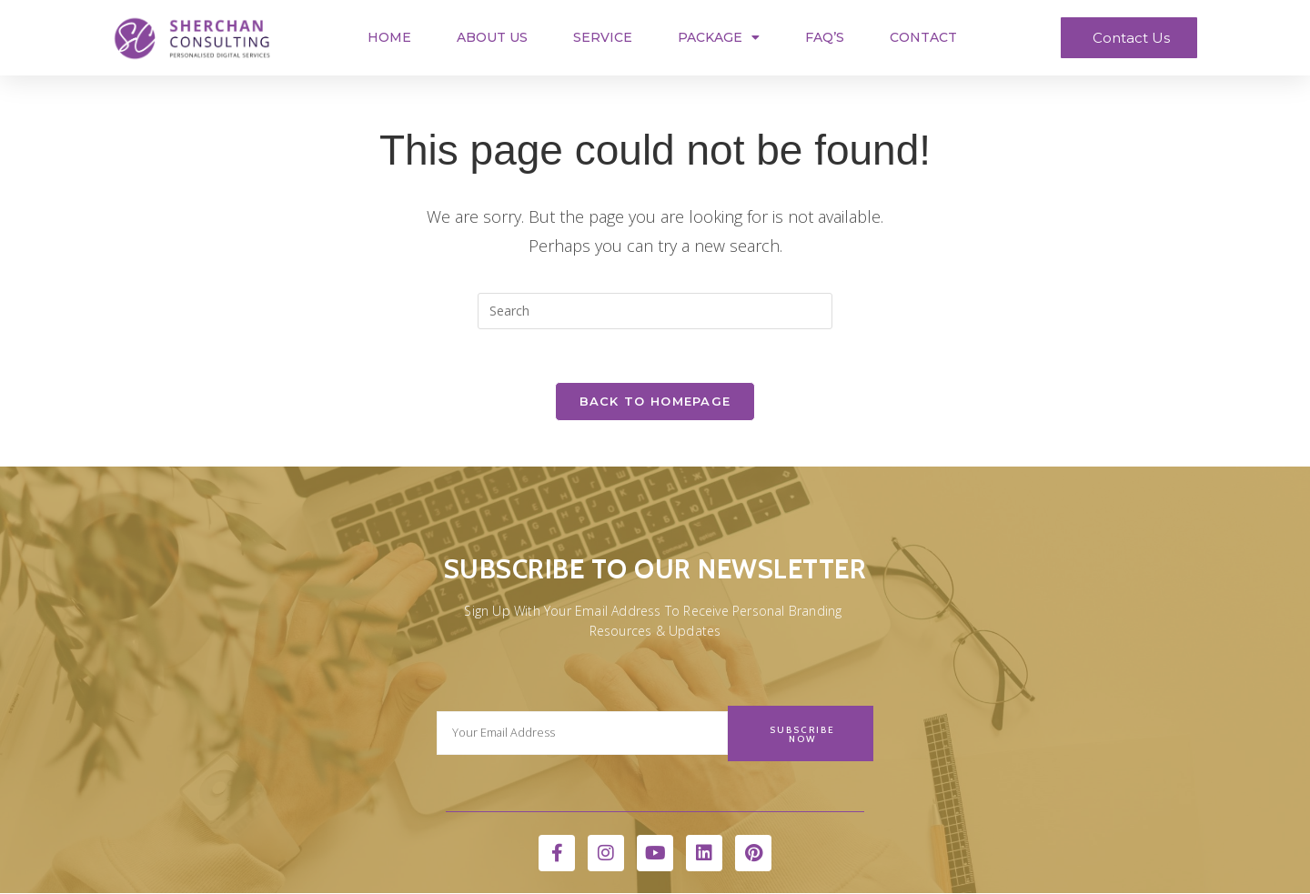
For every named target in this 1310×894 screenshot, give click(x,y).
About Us (492, 37)
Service (602, 37)
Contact (923, 37)
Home (389, 37)
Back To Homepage (655, 403)
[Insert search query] (655, 311)
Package (719, 37)
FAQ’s (824, 37)
